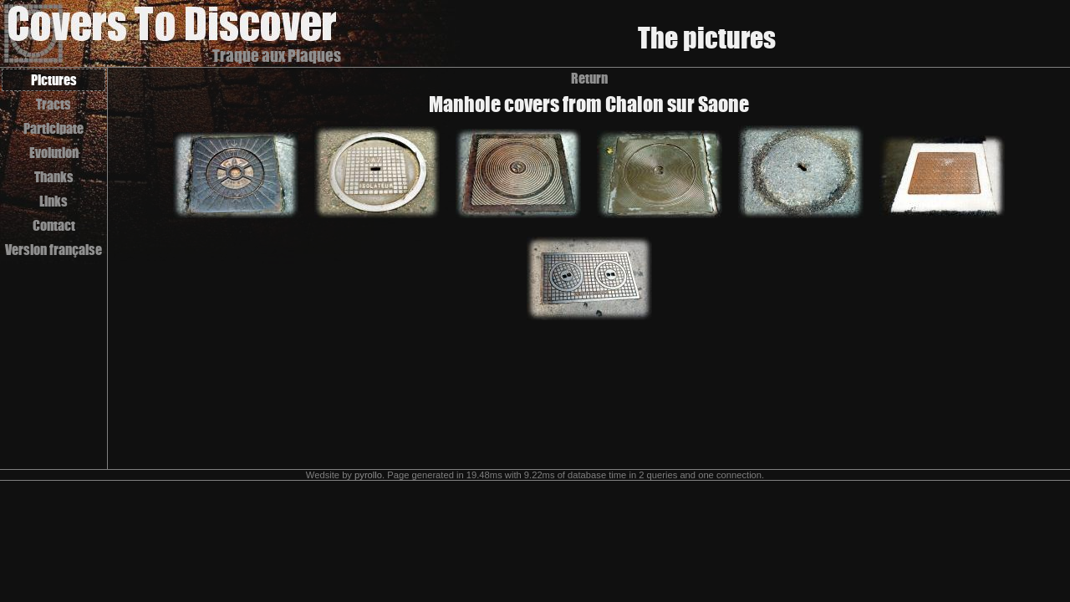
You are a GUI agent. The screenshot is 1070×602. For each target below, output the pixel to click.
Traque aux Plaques (276, 55)
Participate (53, 128)
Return (589, 78)
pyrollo (368, 475)
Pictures (54, 79)
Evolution (54, 152)
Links (53, 201)
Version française (53, 249)
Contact (54, 225)
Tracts (53, 104)
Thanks (54, 176)
